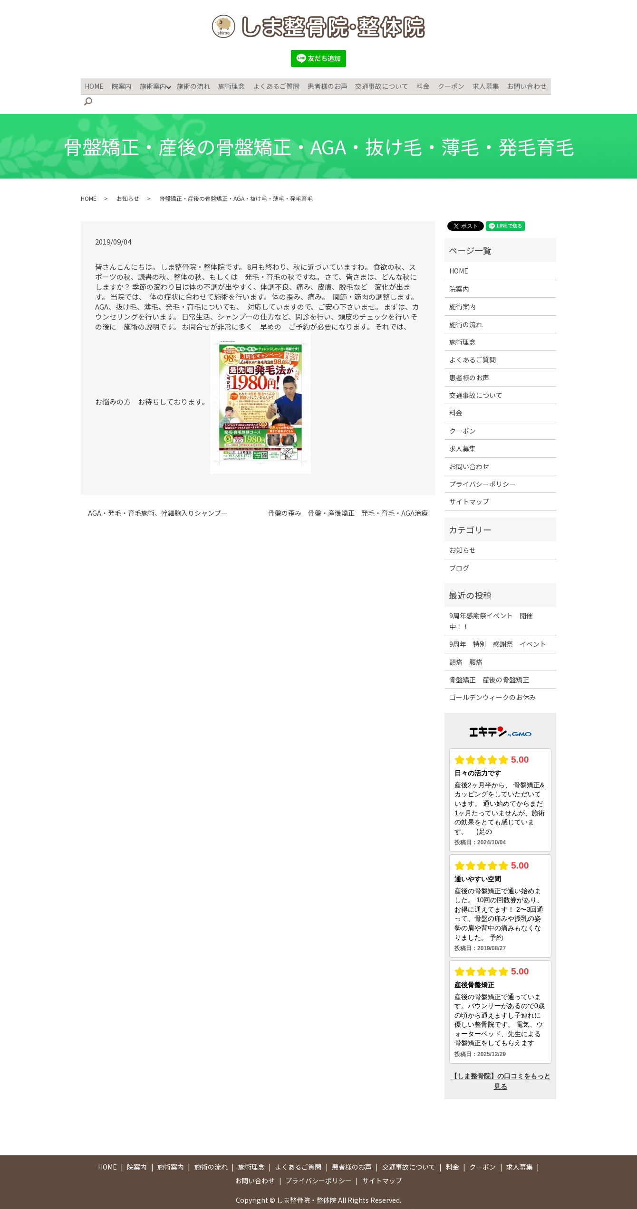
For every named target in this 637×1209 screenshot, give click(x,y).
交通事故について (376, 85)
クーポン (442, 85)
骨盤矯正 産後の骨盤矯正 (489, 664)
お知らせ (127, 182)
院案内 (123, 85)
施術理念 (229, 85)
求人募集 (476, 85)
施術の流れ (193, 85)
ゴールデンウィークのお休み (492, 681)
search (551, 85)
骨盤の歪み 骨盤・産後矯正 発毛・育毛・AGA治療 (348, 497)
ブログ (459, 552)
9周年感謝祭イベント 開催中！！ (491, 605)
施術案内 (153, 85)
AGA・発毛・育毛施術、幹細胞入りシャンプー (158, 497)
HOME (96, 85)
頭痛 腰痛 (466, 646)
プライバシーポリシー (482, 468)
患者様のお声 (323, 85)
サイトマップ (469, 486)
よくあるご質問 (273, 85)
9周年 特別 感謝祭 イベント (497, 628)
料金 (416, 85)
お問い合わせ (516, 85)
